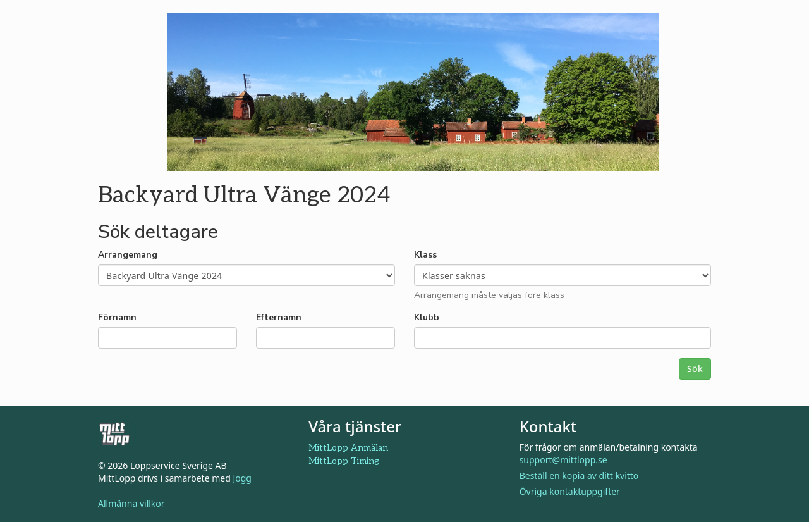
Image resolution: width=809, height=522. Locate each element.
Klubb (426, 317)
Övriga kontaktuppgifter (570, 491)
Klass (425, 255)
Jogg (242, 478)
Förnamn (117, 317)
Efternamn (278, 317)
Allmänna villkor (131, 503)
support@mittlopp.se (563, 460)
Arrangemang (127, 255)
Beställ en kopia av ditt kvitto (579, 475)
